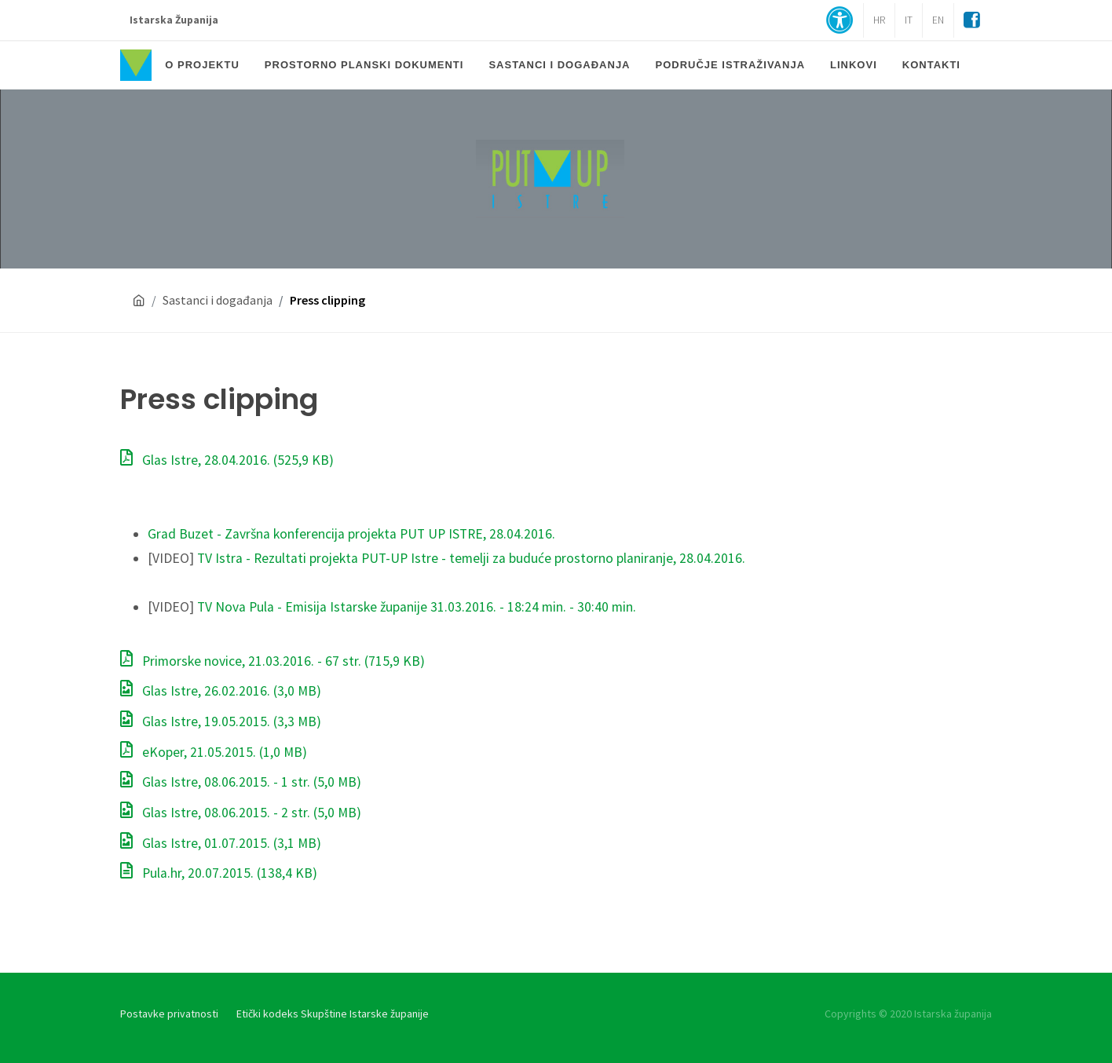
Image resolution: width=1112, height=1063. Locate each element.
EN (938, 20)
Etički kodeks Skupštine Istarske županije (332, 1013)
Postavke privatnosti (169, 1013)
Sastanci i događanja (218, 300)
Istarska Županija (174, 20)
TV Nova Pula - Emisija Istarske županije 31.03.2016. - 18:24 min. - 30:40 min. (416, 607)
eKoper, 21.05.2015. (213, 752)
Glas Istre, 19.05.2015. (220, 721)
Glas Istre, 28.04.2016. (227, 460)
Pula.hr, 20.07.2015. (218, 873)
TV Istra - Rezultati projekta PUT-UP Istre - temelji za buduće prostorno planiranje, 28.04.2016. (471, 558)
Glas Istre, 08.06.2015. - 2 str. (240, 812)
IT (909, 20)
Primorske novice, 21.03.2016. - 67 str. (272, 661)
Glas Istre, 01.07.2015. (220, 843)
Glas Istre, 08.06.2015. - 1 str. (240, 782)
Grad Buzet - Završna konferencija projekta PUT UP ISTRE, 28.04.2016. (351, 533)
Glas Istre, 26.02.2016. (220, 691)
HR (879, 20)
